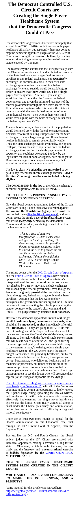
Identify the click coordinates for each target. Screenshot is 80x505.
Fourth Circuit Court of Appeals (34, 275)
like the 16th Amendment (42, 214)
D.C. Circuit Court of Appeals (55, 272)
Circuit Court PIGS (59, 452)
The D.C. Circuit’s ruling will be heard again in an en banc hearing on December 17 (39, 385)
